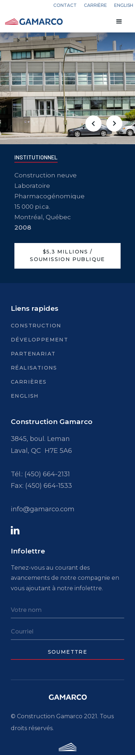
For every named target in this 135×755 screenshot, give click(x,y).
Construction (36, 325)
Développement (39, 339)
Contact (65, 5)
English (25, 396)
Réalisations (34, 368)
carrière (95, 5)
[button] (119, 21)
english (123, 5)
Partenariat (33, 353)
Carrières (29, 382)
